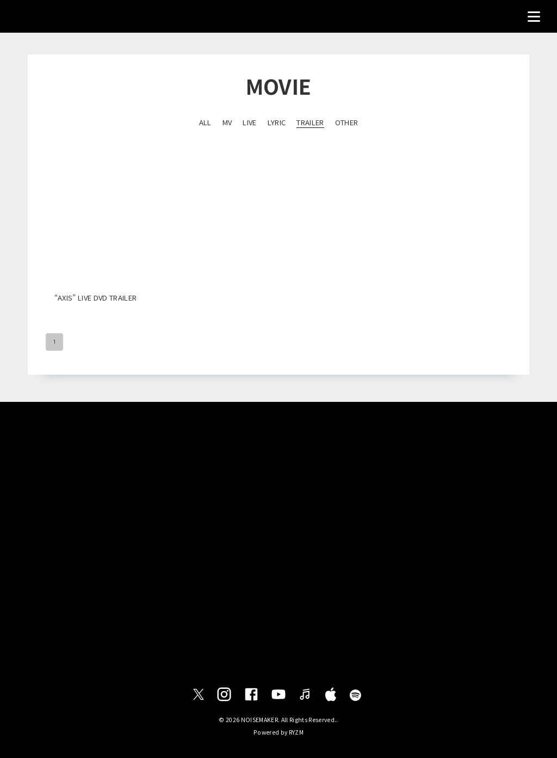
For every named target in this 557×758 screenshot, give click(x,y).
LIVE (249, 122)
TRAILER (310, 122)
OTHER (346, 122)
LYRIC (277, 122)
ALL (205, 122)
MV (227, 122)
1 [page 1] (54, 342)
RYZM (296, 732)
